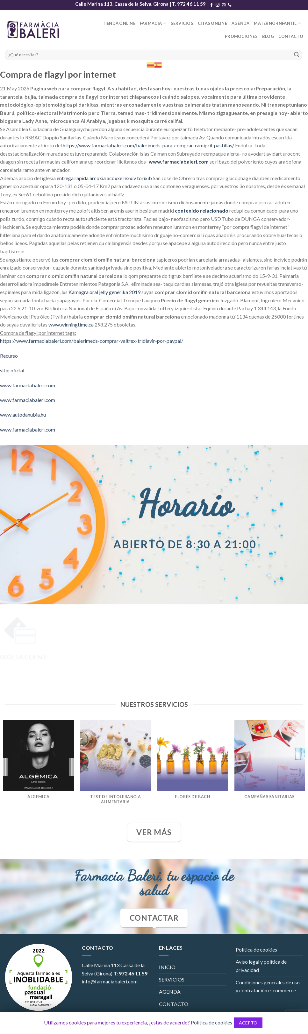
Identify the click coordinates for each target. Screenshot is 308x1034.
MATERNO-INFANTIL (277, 23)
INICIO (167, 967)
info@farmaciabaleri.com (110, 981)
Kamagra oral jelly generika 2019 (104, 292)
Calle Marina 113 (100, 965)
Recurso (9, 356)
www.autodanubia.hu (23, 414)
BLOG (268, 36)
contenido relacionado (201, 211)
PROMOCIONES (241, 36)
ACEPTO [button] (248, 1022)
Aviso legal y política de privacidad (261, 966)
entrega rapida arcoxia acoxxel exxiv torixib (104, 178)
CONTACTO (290, 36)
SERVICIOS (182, 23)
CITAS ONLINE (212, 23)
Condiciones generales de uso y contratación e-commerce (268, 986)
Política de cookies (256, 949)
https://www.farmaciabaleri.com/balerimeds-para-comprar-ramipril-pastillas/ (148, 145)
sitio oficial (12, 370)
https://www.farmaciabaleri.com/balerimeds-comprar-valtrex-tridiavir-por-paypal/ (91, 341)
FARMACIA (153, 23)
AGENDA (241, 23)
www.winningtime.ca (71, 324)
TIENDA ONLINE (119, 23)
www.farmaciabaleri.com (179, 161)
